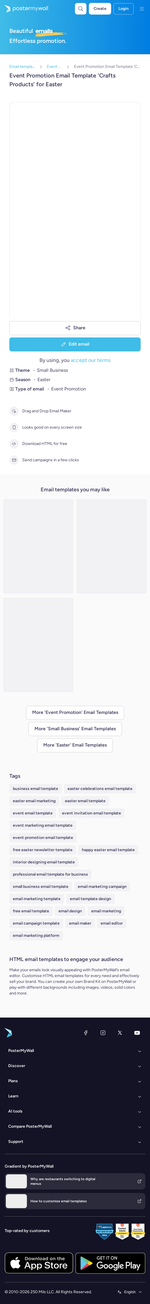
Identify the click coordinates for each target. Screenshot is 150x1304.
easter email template (85, 800)
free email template (31, 911)
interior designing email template (44, 862)
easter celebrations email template (100, 788)
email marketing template (37, 898)
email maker (80, 923)
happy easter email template (108, 849)
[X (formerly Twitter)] (120, 1033)
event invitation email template (91, 813)
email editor (112, 923)
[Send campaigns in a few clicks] (14, 460)
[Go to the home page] (24, 9)
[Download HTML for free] (14, 443)
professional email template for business (50, 874)
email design (70, 911)
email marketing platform (36, 935)
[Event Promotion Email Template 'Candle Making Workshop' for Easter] (38, 645)
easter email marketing (34, 800)
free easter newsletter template (43, 849)
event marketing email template (43, 825)
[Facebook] (86, 1033)
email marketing (106, 911)
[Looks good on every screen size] (14, 427)
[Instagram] (103, 1033)
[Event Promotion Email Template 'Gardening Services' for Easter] (38, 546)
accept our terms (91, 360)
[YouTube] (137, 1033)
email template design (90, 898)
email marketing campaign (102, 886)
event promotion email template (43, 837)
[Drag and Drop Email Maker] (14, 411)
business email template (35, 788)
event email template (33, 813)
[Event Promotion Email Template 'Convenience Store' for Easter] (111, 546)
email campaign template (36, 923)
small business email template (40, 886)
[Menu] (142, 9)
